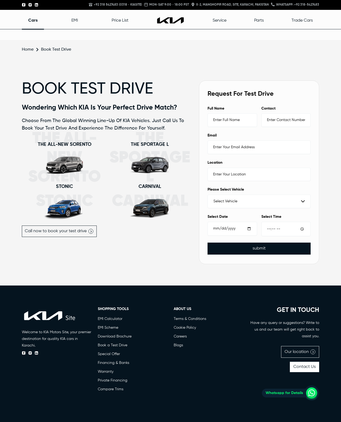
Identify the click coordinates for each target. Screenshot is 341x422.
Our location (300, 352)
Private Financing (112, 380)
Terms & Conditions (190, 319)
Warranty (105, 371)
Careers (180, 336)
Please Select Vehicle (226, 189)
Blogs (178, 345)
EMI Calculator (110, 319)
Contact (268, 108)
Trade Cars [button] (302, 20)
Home (28, 49)
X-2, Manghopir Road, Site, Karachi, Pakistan (230, 4)
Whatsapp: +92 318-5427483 (295, 4)
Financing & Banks (113, 363)
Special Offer (109, 354)
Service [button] (219, 20)
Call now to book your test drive (59, 231)
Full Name (216, 108)
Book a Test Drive (112, 345)
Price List (120, 20)
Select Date (218, 217)
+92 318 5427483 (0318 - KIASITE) (115, 4)
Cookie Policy (185, 327)
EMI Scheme (108, 327)
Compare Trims (110, 389)
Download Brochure (115, 336)
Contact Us (304, 367)
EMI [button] (74, 20)
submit (259, 248)
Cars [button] (33, 20)
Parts (259, 20)
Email (212, 135)
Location (215, 162)
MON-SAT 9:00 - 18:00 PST (166, 4)
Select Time (271, 217)
